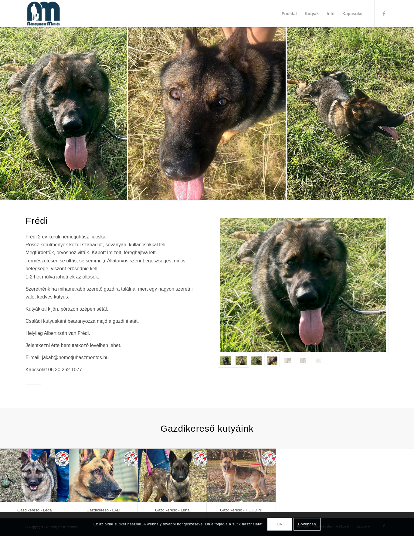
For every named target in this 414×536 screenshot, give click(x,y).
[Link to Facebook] (384, 13)
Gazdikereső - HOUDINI (241, 510)
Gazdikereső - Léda (34, 510)
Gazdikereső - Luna (172, 510)
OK (280, 524)
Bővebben (307, 524)
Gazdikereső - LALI (103, 510)
